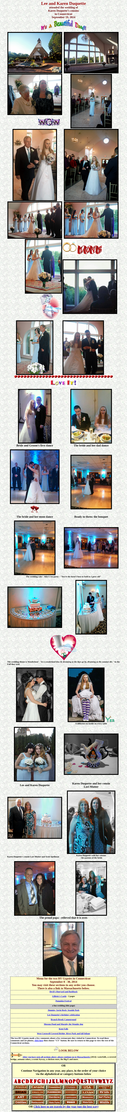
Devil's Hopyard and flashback (64, 991)
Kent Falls (63, 1029)
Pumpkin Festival (64, 1001)
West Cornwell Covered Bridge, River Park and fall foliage (63, 1033)
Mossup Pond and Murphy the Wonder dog (63, 1024)
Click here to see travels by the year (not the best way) (66, 1106)
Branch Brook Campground (63, 1019)
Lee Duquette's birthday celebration (63, 1015)
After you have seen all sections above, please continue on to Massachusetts (57, 1057)
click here (38, 1040)
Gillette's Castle (59, 996)
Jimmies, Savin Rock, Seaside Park (63, 1010)
